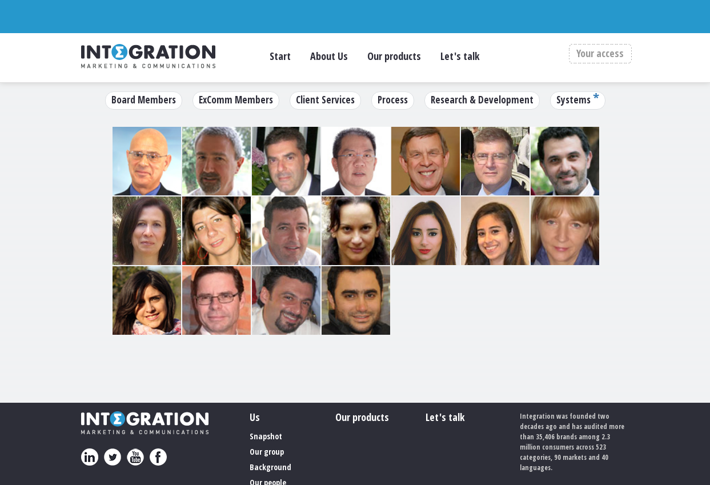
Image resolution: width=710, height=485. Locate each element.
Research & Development (482, 99)
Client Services (325, 99)
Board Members (143, 99)
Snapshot (266, 436)
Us (255, 417)
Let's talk (460, 56)
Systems (573, 99)
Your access (600, 53)
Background (270, 467)
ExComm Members (236, 99)
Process (393, 99)
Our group (267, 451)
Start (280, 56)
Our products (394, 56)
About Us (329, 56)
